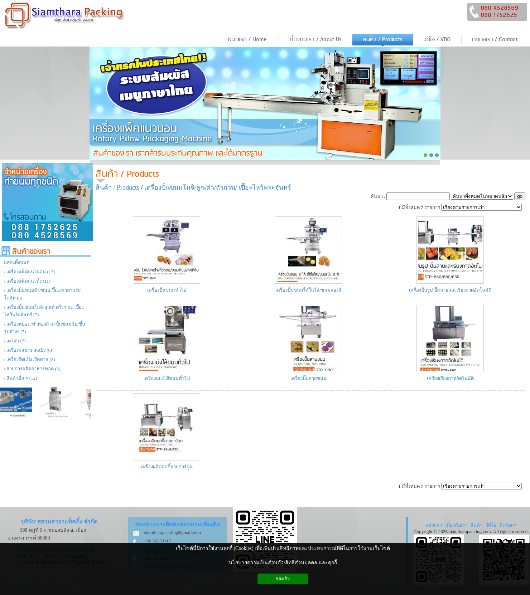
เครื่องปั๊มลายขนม (308, 378)
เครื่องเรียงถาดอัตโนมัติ (450, 378)
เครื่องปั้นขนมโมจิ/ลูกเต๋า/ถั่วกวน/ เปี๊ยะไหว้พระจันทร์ (217, 187)
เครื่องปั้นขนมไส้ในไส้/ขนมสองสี (308, 290)
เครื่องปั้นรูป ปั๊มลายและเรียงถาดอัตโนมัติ (450, 290)
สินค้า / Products (127, 174)
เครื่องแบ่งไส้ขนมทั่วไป (167, 378)
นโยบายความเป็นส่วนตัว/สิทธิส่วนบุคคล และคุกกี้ (283, 562)
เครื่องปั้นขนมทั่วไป (166, 290)
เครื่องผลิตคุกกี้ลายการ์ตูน (167, 466)
